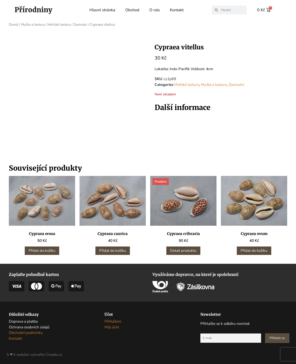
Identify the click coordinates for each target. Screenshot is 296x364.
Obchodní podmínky (26, 332)
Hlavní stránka (102, 10)
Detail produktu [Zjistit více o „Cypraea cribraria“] (183, 250)
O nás (154, 10)
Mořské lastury (59, 24)
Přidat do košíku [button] (41, 250)
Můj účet (111, 327)
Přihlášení (112, 321)
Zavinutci (80, 24)
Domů (13, 24)
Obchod (132, 10)
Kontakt (177, 10)
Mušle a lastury (33, 24)
